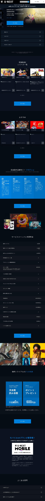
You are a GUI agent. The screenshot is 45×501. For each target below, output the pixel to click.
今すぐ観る (37, 1)
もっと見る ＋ (22, 95)
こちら (22, 26)
